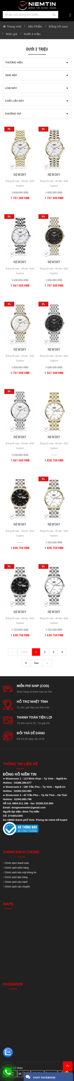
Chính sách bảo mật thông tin (20, 872)
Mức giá (11, 34)
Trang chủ (14, 26)
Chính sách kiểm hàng (17, 867)
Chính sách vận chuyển (17, 886)
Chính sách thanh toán (17, 863)
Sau (36, 662)
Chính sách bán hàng (16, 877)
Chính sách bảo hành (16, 882)
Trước (24, 651)
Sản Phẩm (35, 26)
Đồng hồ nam (58, 26)
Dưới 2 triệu (32, 34)
